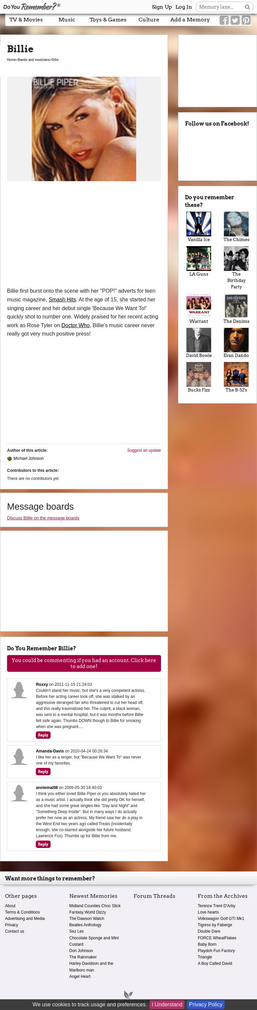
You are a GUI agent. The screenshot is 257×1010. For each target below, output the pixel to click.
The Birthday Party (236, 267)
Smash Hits (62, 299)
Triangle (205, 957)
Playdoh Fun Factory (216, 950)
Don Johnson (81, 950)
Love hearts (208, 912)
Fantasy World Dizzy (87, 912)
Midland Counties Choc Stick (94, 906)
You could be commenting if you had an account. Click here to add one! (84, 663)
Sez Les (76, 931)
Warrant (198, 308)
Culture (149, 19)
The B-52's (236, 377)
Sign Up (162, 7)
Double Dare (209, 931)
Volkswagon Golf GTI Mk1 (221, 918)
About (10, 906)
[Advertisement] (84, 236)
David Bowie (198, 343)
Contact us (14, 931)
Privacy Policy (206, 1004)
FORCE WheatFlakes (217, 938)
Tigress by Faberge (215, 925)
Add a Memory (190, 19)
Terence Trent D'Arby (216, 906)
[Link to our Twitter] (235, 20)
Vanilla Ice (198, 227)
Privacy (11, 925)
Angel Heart (79, 976)
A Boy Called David (215, 963)
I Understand (167, 1004)
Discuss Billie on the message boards (43, 517)
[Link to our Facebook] (224, 20)
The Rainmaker (83, 957)
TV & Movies (26, 19)
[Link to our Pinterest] (246, 20)
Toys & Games (108, 19)
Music (67, 19)
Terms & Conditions (22, 912)
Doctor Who (75, 325)
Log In (183, 7)
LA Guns (198, 261)
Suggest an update (144, 450)
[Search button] (247, 7)
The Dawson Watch (86, 918)
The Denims (236, 308)
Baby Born (207, 944)
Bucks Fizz (198, 377)
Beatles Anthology (85, 925)
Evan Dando (236, 343)
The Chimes (236, 227)
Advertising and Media (25, 918)
